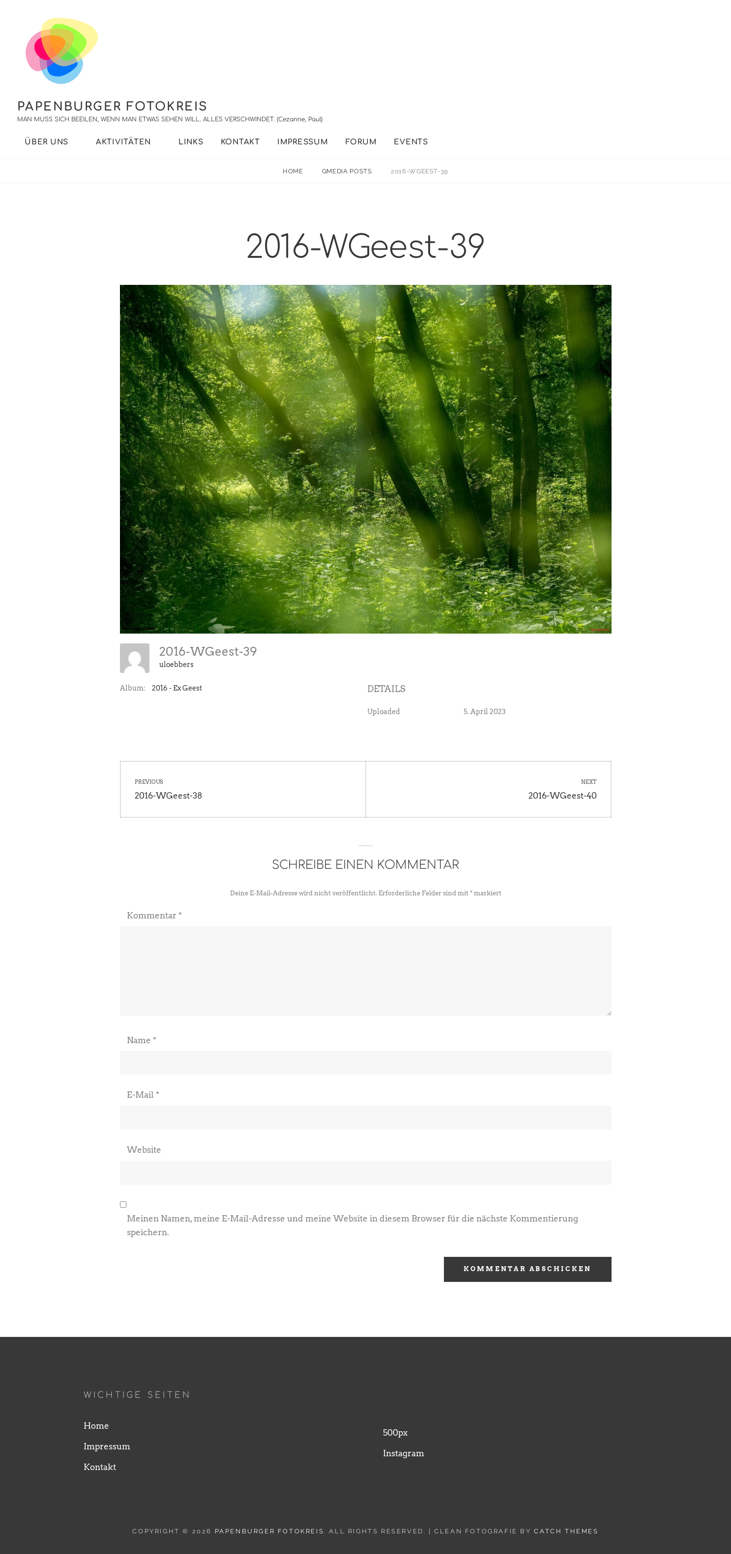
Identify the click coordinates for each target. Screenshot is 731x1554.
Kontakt (240, 142)
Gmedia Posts (348, 171)
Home (294, 171)
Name (141, 1040)
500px (395, 1433)
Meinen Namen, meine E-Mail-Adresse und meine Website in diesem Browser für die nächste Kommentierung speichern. (352, 1225)
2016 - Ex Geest (177, 688)
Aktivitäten (123, 142)
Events (411, 142)
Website (144, 1150)
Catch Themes (566, 1531)
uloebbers (176, 664)
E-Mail (143, 1095)
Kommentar (154, 915)
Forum (361, 142)
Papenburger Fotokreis (112, 106)
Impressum (302, 142)
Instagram (403, 1453)
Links (191, 142)
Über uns (46, 142)
